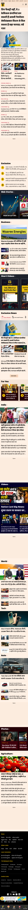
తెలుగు (13, 1)
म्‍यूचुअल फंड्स (4, 840)
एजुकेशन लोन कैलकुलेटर (17, 858)
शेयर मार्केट (8, 838)
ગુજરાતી (21, 1)
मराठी (17, 1)
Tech (3, 609)
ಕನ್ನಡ (10, 1)
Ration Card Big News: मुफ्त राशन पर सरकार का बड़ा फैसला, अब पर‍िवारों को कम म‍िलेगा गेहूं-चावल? (14, 508)
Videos (4, 485)
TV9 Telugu (19, 865)
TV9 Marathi (12, 865)
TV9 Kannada (4, 867)
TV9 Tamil (10, 869)
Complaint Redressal (18, 883)
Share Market (4, 107)
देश (2, 842)
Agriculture (7, 754)
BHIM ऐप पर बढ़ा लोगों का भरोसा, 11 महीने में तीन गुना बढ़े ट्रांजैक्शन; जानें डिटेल (18, 650)
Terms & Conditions (5, 886)
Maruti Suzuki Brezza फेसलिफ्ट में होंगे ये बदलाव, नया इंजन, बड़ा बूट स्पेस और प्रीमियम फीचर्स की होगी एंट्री (17, 684)
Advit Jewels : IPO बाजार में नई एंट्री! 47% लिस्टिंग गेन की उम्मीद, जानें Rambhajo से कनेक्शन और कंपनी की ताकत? (16, 168)
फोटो (10, 849)
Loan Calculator (6, 852)
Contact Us (3, 880)
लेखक (2, 849)
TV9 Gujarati (17, 867)
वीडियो (15, 849)
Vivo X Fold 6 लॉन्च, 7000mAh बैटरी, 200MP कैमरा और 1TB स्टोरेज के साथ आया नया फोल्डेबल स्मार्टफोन (13, 630)
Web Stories (7, 192)
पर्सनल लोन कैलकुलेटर (16, 856)
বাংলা (25, 1)
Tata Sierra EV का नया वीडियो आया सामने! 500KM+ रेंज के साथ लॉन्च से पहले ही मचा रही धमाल (13, 677)
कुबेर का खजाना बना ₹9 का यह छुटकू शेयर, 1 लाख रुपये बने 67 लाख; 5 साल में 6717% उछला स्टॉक (16, 186)
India (3, 405)
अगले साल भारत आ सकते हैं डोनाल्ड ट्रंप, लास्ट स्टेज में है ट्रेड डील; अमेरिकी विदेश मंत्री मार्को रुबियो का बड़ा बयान (13, 583)
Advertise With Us (17, 880)
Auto (3, 656)
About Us (9, 880)
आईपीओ (14, 840)
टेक (9, 842)
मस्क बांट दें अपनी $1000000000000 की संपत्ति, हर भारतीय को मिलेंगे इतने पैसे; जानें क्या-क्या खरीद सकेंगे (16, 180)
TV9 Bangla (11, 867)
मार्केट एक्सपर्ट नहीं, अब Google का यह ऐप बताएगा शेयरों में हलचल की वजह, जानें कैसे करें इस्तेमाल (17, 637)
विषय (6, 849)
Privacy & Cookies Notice (6, 883)
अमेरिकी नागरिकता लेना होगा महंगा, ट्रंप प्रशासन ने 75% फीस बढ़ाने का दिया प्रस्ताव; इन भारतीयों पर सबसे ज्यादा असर (17, 597)
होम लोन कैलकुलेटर (5, 856)
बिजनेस (2, 838)
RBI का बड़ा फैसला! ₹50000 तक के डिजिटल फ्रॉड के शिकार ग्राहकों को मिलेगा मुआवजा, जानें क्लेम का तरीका (18, 644)
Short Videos (7, 276)
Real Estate (4, 99)
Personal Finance (5, 83)
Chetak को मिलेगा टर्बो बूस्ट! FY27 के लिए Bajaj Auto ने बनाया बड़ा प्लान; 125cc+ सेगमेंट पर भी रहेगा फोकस (18, 691)
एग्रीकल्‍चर (13, 842)
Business (3, 91)
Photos (4, 729)
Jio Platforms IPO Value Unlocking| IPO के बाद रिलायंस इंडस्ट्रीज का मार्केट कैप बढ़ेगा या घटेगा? (20, 76)
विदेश (5, 842)
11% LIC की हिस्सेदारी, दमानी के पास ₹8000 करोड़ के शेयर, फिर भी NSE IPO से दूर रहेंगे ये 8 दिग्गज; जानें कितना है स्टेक (16, 174)
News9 (5, 1)
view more (13, 375)
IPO (15, 71)
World (4, 562)
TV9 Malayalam (17, 869)
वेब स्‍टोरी (20, 849)
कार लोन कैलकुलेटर (5, 858)
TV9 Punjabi (3, 869)
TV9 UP (23, 869)
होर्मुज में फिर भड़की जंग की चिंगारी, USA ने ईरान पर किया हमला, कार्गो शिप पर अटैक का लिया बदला (18, 590)
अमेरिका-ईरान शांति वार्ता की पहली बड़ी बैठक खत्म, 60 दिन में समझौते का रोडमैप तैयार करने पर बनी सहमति (17, 603)
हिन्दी (2, 1)
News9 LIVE (3, 871)
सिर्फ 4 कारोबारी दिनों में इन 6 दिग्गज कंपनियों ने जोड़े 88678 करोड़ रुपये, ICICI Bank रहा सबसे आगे (7, 76)
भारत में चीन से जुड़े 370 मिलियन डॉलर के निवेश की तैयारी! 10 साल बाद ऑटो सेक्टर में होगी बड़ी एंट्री (17, 697)
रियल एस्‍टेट (20, 840)
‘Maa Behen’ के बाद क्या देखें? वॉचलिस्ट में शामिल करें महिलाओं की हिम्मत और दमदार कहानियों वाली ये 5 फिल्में (9, 746)
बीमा (10, 840)
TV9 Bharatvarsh (5, 865)
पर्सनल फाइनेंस (15, 838)
